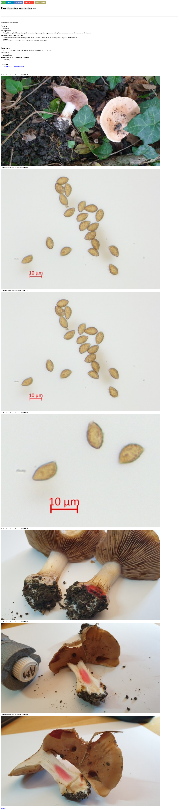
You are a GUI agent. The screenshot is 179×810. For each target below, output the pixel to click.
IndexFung (40, 2)
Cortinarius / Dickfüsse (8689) (14, 66)
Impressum (3, 808)
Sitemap (18, 2)
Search (10, 2)
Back (3, 2)
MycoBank (29, 2)
